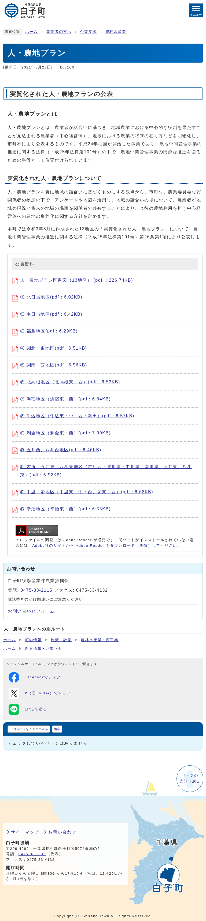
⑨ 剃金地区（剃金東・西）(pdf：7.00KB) (61, 433)
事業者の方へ (59, 32)
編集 (57, 729)
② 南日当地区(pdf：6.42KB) (47, 314)
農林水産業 (115, 32)
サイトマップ (25, 832)
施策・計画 (61, 640)
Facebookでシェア (35, 677)
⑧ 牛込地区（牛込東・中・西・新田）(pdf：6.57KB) (73, 416)
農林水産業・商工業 (99, 640)
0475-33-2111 (32, 854)
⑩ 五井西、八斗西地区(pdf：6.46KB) (56, 450)
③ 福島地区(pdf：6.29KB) (45, 331)
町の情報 (33, 640)
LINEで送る (28, 709)
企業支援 (88, 32)
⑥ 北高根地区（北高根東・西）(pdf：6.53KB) (66, 382)
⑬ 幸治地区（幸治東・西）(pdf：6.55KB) (61, 509)
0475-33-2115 (36, 590)
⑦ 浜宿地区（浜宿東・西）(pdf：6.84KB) (61, 399)
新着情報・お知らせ (43, 649)
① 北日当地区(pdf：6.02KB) (47, 297)
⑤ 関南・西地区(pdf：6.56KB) (49, 365)
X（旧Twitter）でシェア (40, 693)
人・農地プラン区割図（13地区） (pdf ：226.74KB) (72, 280)
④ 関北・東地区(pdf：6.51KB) (49, 348)
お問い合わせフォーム (31, 611)
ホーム (31, 32)
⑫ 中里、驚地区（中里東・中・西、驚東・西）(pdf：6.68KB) (82, 492)
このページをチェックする (28, 729)
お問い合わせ (62, 832)
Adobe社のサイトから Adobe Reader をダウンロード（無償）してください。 (106, 546)
